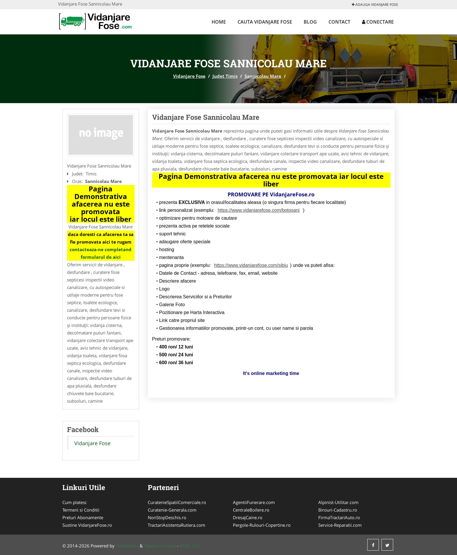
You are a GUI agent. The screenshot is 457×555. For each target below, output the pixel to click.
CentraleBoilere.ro (251, 510)
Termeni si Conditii (80, 510)
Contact (339, 22)
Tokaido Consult (160, 546)
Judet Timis (225, 76)
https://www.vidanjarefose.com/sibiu (251, 265)
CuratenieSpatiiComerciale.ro (177, 502)
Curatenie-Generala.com (172, 510)
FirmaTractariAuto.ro (339, 517)
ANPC (185, 546)
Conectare (378, 22)
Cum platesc (74, 502)
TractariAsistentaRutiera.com (176, 525)
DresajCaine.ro (247, 517)
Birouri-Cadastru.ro (337, 510)
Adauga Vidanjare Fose (375, 4)
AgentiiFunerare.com (254, 502)
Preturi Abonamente (82, 517)
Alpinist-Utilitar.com (338, 502)
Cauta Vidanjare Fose (265, 22)
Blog (310, 22)
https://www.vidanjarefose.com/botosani (259, 210)
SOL (196, 546)
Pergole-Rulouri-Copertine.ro (262, 525)
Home (219, 22)
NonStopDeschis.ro (167, 517)
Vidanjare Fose (189, 76)
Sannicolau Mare (263, 76)
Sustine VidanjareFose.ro (87, 525)
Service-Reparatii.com (340, 525)
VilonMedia (127, 546)
